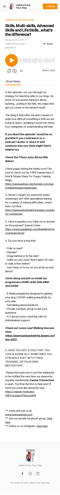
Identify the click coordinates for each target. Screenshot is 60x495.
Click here (42, 426)
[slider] (37, 60)
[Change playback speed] (21, 71)
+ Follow (50, 6)
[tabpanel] (30, 260)
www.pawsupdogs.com (18, 414)
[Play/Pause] (11, 60)
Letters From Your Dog (23, 6)
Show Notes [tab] (13, 81)
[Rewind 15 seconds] (9, 71)
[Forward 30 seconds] (14, 71)
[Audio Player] (37, 59)
